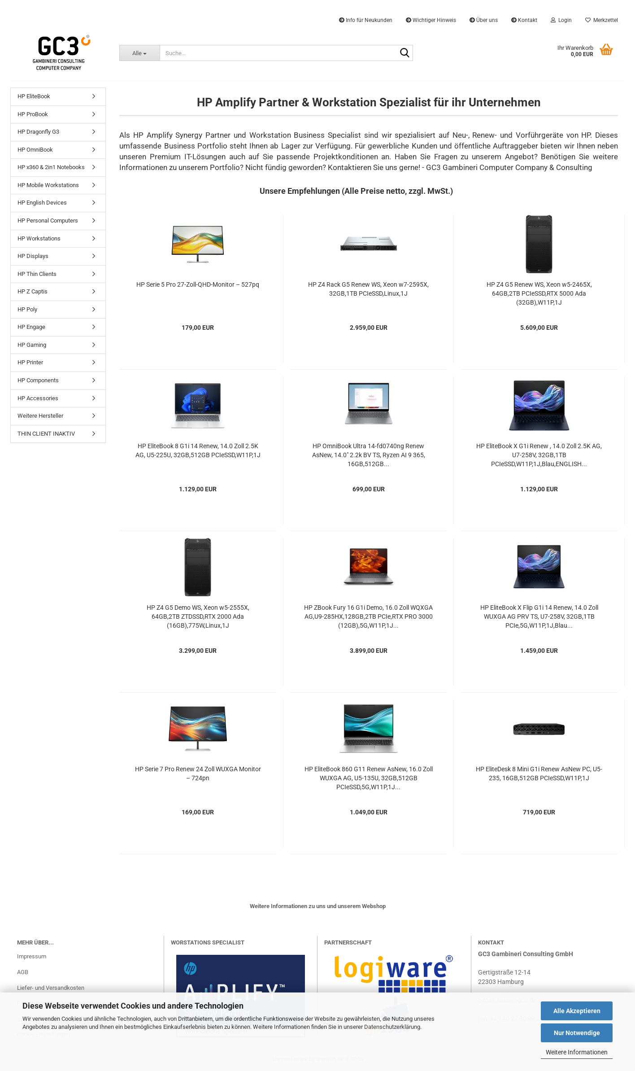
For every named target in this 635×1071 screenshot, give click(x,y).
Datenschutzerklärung (392, 1026)
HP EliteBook (33, 96)
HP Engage (31, 326)
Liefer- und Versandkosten (50, 987)
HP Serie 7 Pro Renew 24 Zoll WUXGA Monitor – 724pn (198, 773)
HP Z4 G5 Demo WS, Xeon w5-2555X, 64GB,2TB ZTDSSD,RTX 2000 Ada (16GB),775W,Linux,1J (198, 616)
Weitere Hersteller (40, 415)
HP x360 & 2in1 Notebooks (51, 167)
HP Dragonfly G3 (38, 131)
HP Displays (32, 256)
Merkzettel (601, 20)
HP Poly (27, 309)
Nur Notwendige (577, 1032)
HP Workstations (39, 238)
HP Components (38, 380)
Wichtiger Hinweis (431, 20)
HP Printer (30, 362)
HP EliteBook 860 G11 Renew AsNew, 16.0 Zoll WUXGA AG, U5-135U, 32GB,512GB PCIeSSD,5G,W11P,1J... (368, 778)
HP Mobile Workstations (48, 185)
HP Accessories (37, 398)
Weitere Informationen (577, 1052)
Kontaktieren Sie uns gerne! (374, 167)
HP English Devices (42, 202)
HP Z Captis (32, 291)
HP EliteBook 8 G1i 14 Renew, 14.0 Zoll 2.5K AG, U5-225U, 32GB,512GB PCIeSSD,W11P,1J (198, 450)
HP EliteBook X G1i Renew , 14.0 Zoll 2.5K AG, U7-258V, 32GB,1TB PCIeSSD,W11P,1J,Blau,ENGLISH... (539, 455)
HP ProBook (32, 114)
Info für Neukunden (365, 20)
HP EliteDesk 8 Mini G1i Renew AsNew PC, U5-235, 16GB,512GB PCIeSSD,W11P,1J (539, 773)
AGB (22, 972)
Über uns (484, 20)
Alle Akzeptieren (576, 1010)
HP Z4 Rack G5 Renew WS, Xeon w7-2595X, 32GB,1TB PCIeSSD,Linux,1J (368, 289)
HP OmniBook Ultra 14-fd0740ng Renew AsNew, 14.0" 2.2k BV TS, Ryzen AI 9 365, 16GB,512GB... (368, 455)
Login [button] (561, 20)
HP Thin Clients (37, 274)
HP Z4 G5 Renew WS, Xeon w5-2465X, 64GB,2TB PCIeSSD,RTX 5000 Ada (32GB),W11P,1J (539, 293)
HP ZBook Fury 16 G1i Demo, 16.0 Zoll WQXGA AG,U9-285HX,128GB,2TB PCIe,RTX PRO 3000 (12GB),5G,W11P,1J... (368, 616)
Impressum (31, 956)
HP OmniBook (35, 149)
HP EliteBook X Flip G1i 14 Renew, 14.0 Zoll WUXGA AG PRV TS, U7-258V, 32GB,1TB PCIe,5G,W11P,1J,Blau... (539, 616)
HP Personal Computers (47, 220)
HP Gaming (31, 344)
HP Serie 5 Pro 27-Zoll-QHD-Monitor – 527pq (197, 284)
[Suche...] (139, 53)
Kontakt (524, 20)
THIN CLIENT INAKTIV (46, 433)
